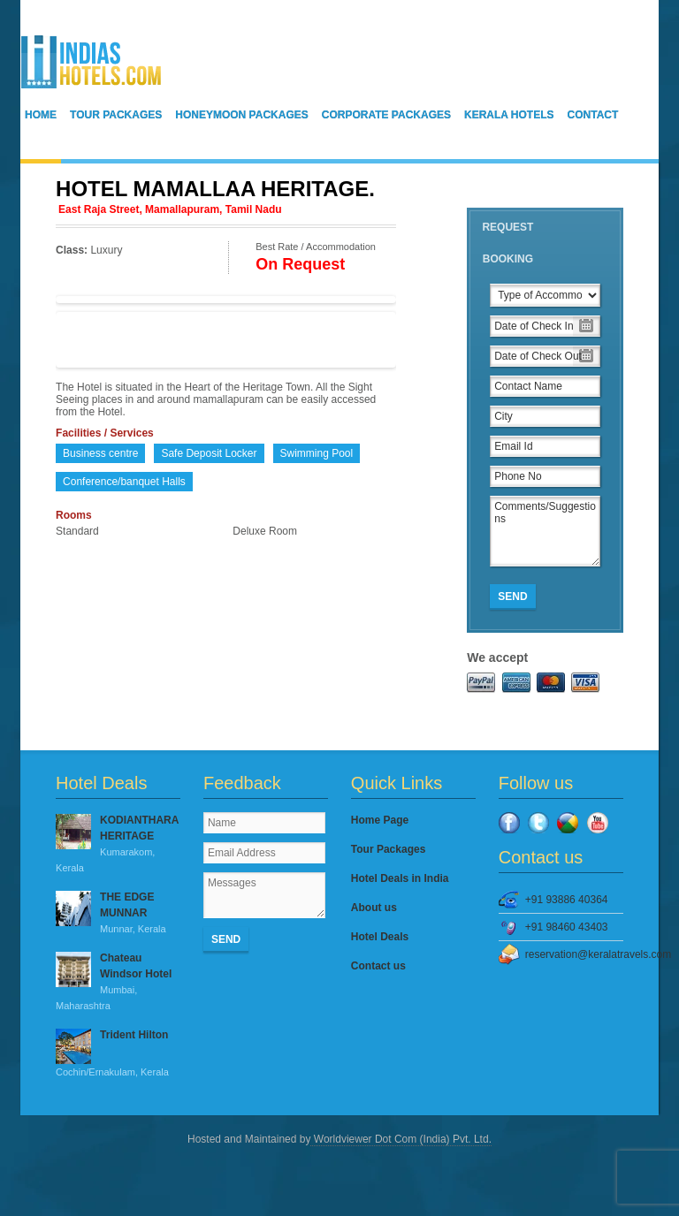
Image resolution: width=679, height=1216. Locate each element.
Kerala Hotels (509, 115)
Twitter (538, 822)
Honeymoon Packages (241, 115)
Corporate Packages (386, 115)
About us (374, 907)
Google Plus (567, 822)
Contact (593, 115)
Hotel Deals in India (400, 878)
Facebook (509, 822)
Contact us (378, 966)
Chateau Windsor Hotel (118, 983)
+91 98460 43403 (566, 927)
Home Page (379, 820)
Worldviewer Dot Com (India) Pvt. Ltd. (401, 1139)
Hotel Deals (379, 937)
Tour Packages (116, 115)
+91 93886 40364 (566, 899)
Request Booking (507, 243)
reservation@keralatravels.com (574, 954)
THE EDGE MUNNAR (118, 914)
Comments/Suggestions (545, 531)
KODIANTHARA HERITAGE (118, 845)
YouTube (597, 822)
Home (41, 115)
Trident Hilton (118, 1054)
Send (512, 596)
